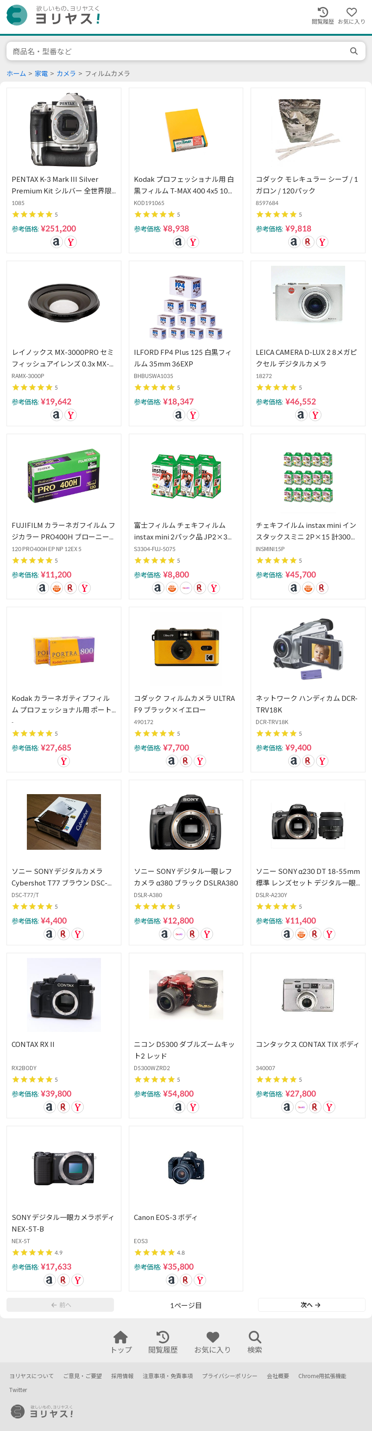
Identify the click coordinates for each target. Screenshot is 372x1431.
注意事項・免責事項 (168, 1376)
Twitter (18, 1389)
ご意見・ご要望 (82, 1376)
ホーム (16, 73)
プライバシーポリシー (230, 1376)
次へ (310, 1305)
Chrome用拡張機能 (322, 1376)
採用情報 (122, 1376)
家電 (41, 73)
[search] (354, 51)
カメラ (66, 73)
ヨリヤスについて (31, 1376)
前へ (61, 1305)
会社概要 (278, 1376)
